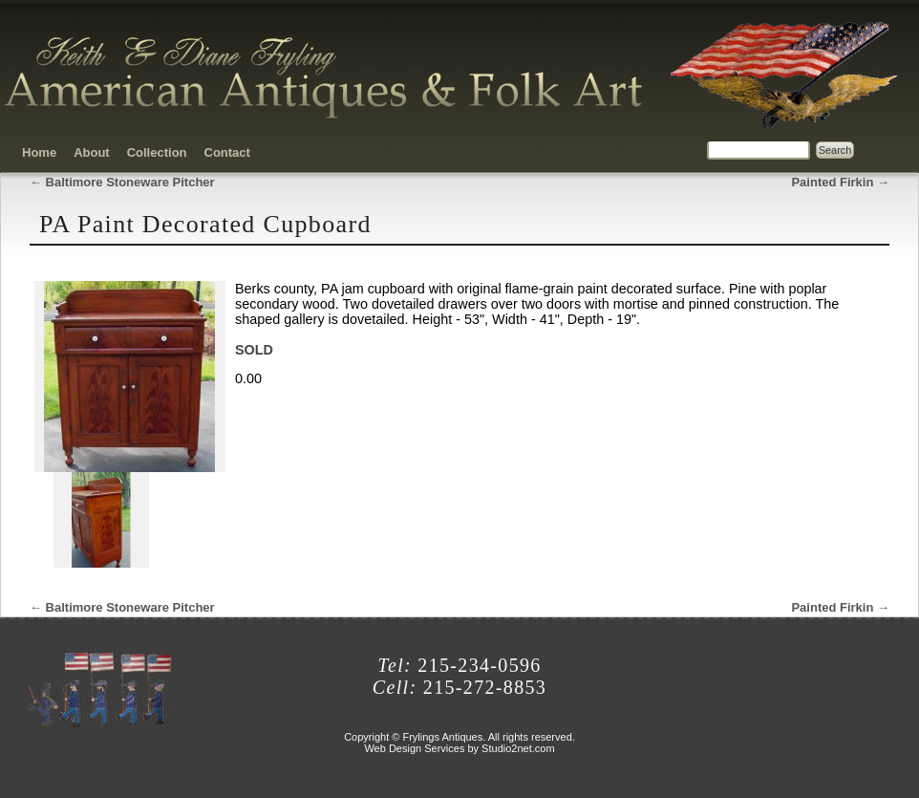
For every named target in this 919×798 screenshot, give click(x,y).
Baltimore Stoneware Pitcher (122, 182)
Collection (157, 152)
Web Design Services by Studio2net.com (459, 748)
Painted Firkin (840, 182)
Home (39, 152)
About (92, 152)
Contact (227, 152)
